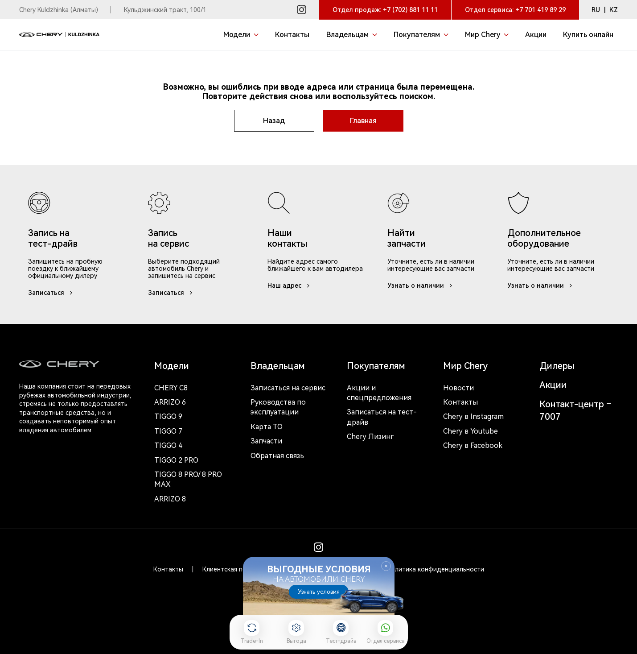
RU (596, 9)
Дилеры (557, 365)
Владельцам (278, 365)
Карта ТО (267, 426)
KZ (613, 9)
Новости (458, 388)
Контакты (460, 402)
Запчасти (266, 441)
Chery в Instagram (473, 416)
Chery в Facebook (472, 445)
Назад (274, 120)
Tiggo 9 (168, 416)
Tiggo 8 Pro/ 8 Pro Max (188, 479)
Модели (171, 365)
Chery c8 (171, 388)
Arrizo (170, 499)
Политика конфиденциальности (435, 569)
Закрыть (386, 566)
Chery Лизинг (370, 436)
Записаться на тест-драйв (382, 417)
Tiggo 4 (168, 445)
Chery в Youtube (470, 431)
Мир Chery (465, 365)
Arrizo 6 (170, 402)
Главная (363, 120)
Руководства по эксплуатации (278, 407)
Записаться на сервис (288, 388)
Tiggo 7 (168, 431)
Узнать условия (319, 591)
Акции (553, 385)
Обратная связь (277, 455)
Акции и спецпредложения (379, 393)
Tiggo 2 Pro (176, 460)
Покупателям (376, 365)
